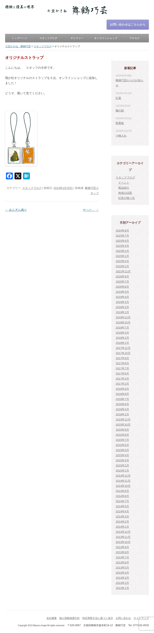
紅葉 (118, 98)
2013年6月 (122, 562)
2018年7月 (122, 327)
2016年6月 (122, 404)
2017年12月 (123, 348)
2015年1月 (122, 470)
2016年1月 (122, 414)
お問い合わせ (123, 618)
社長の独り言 (126, 198)
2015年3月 (122, 460)
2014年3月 (122, 516)
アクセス (134, 38)
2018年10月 (123, 322)
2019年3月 (122, 302)
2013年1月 (122, 588)
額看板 (120, 123)
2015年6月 (122, 445)
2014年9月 (122, 491)
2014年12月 (123, 475)
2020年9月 (122, 276)
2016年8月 (122, 394)
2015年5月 (122, 450)
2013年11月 (123, 537)
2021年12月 (123, 271)
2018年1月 (122, 342)
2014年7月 (122, 501)
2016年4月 (122, 409)
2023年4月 (122, 245)
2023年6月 (122, 240)
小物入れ (121, 135)
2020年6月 (122, 286)
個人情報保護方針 (69, 618)
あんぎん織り (16, 209)
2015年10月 (123, 424)
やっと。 (91, 209)
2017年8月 (122, 363)
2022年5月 (122, 261)
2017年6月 (122, 373)
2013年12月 (123, 531)
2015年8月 (122, 434)
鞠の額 (120, 110)
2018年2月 (122, 337)
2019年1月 (122, 312)
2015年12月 (123, 419)
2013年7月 (122, 557)
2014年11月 (123, 480)
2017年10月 (123, 353)
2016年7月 (122, 399)
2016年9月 (122, 388)
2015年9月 (122, 429)
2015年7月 (122, 440)
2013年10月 (123, 542)
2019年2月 (122, 307)
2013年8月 (122, 552)
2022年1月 (122, 266)
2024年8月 (122, 230)
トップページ (19, 38)
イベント (123, 182)
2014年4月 (122, 511)
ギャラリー (77, 38)
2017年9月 (122, 358)
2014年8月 (122, 496)
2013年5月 (122, 567)
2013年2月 (122, 582)
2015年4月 (122, 455)
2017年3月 (122, 378)
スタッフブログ (48, 38)
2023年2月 (122, 251)
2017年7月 (122, 368)
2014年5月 (122, 506)
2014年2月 (122, 521)
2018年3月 (122, 332)
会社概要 (51, 618)
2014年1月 (122, 526)
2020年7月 (122, 281)
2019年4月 (122, 297)
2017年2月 (122, 383)
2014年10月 (123, 485)
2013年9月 (122, 547)
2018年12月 (123, 317)
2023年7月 (122, 235)
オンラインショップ (105, 38)
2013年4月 (122, 572)
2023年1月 (122, 256)
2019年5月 (122, 291)
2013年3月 (122, 577)
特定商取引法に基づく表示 (97, 618)
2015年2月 (122, 465)
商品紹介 (123, 187)
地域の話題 (125, 192)
